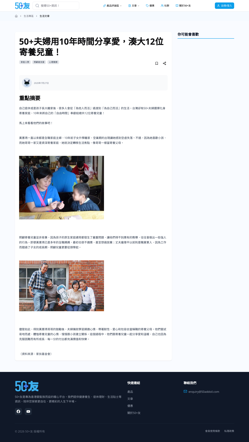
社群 (165, 5)
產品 (130, 392)
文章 (130, 399)
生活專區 (29, 16)
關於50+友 (183, 5)
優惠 (150, 5)
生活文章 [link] (45, 16)
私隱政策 (229, 431)
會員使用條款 (212, 431)
